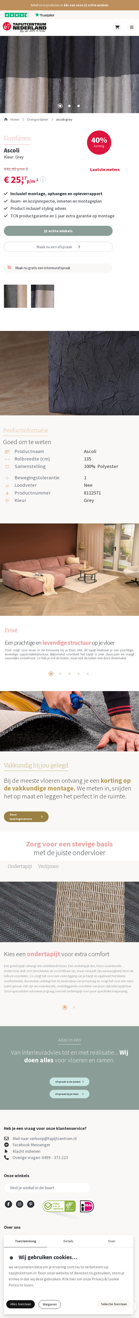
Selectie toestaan (114, 1304)
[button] (69, 5)
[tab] (60, 106)
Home (11, 119)
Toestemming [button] (25, 1241)
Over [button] (111, 1241)
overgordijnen (37, 119)
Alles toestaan (20, 1304)
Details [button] (68, 1241)
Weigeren (50, 1304)
